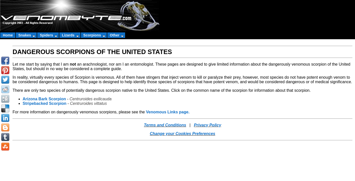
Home (8, 35)
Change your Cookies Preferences (182, 133)
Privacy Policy (207, 125)
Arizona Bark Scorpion (44, 99)
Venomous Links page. (167, 112)
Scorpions (94, 35)
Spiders (48, 35)
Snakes (26, 35)
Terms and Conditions (165, 125)
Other (117, 35)
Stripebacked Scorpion (44, 103)
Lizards (70, 35)
